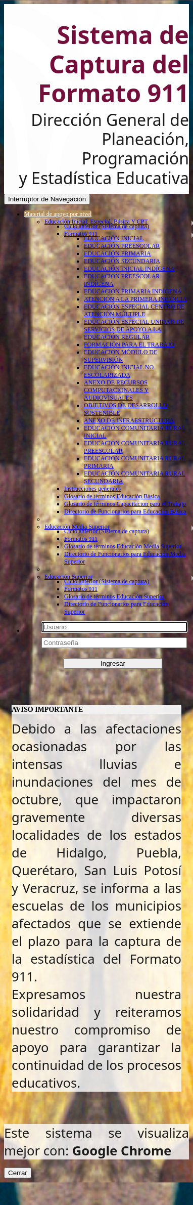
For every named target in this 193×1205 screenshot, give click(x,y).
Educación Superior (68, 576)
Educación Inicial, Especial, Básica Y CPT (96, 221)
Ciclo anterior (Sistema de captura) (106, 226)
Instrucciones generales (92, 488)
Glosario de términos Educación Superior (114, 596)
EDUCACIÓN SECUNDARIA (122, 261)
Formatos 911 (81, 233)
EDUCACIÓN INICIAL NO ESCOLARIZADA (119, 371)
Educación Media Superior (77, 526)
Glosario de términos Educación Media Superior (122, 546)
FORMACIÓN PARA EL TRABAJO (129, 344)
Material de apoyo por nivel (57, 214)
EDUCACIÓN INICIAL (113, 238)
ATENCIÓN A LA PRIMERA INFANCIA (135, 299)
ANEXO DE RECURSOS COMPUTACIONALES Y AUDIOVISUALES (116, 390)
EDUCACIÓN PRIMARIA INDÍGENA (132, 291)
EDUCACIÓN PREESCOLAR (122, 245)
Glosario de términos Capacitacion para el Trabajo (125, 503)
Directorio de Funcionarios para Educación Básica (125, 511)
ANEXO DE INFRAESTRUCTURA (129, 420)
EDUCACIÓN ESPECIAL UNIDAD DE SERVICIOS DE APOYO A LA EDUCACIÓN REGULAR (134, 329)
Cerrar (17, 1173)
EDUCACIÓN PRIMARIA (117, 253)
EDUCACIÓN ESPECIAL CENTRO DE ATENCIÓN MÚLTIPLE (134, 310)
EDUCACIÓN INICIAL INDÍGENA (129, 268)
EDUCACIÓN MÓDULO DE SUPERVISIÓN (120, 356)
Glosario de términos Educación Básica (112, 496)
